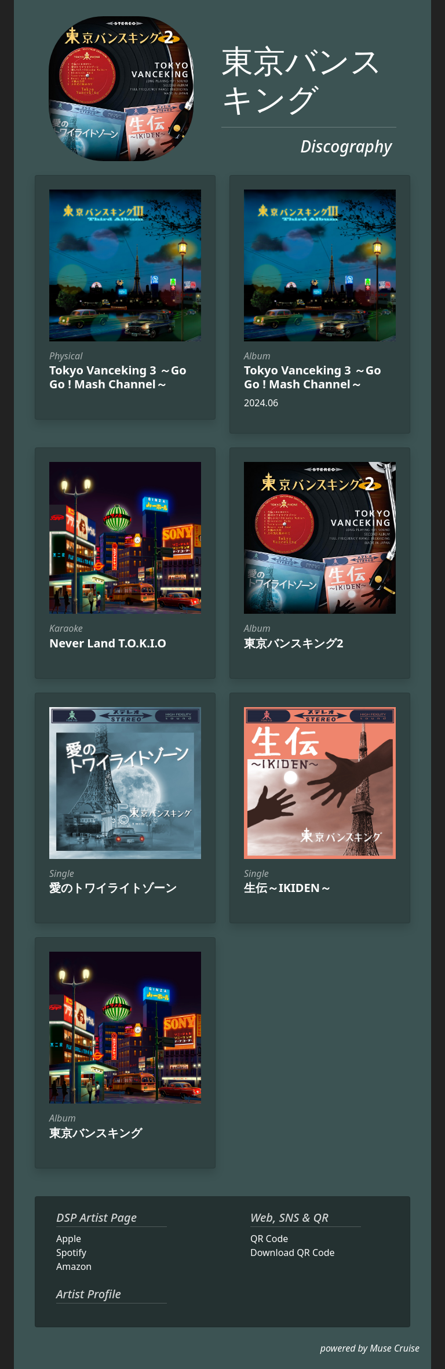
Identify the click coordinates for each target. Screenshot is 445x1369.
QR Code (269, 1238)
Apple (68, 1238)
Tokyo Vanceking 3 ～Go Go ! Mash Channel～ (118, 377)
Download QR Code (292, 1252)
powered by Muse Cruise (370, 1348)
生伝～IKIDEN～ (287, 887)
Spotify (71, 1252)
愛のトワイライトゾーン (113, 887)
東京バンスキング (301, 79)
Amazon (74, 1266)
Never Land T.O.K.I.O (107, 643)
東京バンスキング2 (293, 643)
